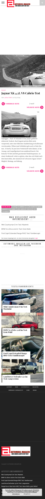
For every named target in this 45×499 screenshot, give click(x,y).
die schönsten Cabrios (35, 207)
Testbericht (5, 211)
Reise (16, 387)
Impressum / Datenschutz (15, 390)
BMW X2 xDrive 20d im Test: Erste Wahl (16, 229)
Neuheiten (35, 387)
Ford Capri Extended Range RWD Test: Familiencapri (20, 233)
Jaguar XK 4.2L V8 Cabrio (8, 209)
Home (28, 390)
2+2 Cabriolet (21, 207)
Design (34, 390)
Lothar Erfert (8, 97)
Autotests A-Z (25, 387)
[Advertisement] (22, 30)
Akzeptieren (27, 494)
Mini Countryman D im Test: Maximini (14, 225)
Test (34, 209)
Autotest (9, 387)
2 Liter (14, 207)
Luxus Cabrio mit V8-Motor (24, 209)
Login (36, 238)
